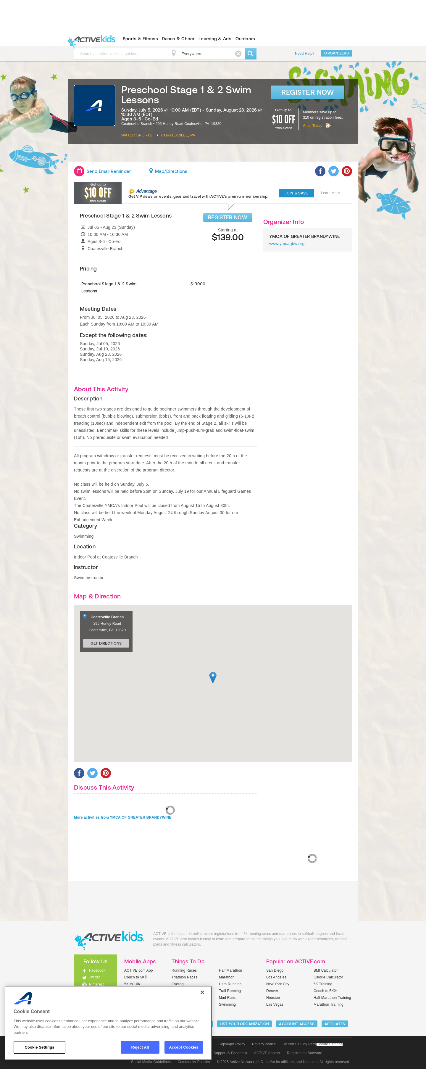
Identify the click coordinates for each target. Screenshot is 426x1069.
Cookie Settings (330, 1044)
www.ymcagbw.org (287, 243)
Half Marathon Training (332, 998)
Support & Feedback (230, 1053)
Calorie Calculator (328, 977)
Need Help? (304, 53)
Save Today (312, 126)
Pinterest (96, 984)
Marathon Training (328, 1004)
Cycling (178, 984)
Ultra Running (230, 984)
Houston (273, 998)
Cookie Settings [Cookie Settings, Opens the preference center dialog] (39, 1047)
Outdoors (245, 38)
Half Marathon (230, 970)
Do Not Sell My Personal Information (312, 1044)
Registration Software (304, 1053)
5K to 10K (132, 984)
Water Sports (136, 135)
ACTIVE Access (267, 1053)
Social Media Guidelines (151, 1062)
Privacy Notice (264, 1044)
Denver (272, 991)
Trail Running (230, 991)
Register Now (307, 92)
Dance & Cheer (178, 38)
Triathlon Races (184, 977)
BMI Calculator (326, 970)
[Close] (202, 992)
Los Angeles (276, 977)
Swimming (227, 1004)
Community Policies (194, 1062)
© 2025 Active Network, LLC (240, 1062)
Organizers (336, 53)
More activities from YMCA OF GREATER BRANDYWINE (123, 817)
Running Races (184, 970)
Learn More (330, 193)
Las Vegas (274, 1004)
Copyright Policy (231, 1044)
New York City (277, 984)
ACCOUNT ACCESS (296, 1024)
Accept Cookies (183, 1047)
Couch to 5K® (135, 977)
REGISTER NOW (227, 217)
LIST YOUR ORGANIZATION (244, 1024)
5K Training (323, 984)
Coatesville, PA (178, 135)
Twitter (94, 977)
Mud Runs (227, 998)
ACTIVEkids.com (90, 39)
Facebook (97, 970)
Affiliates (335, 1024)
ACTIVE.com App (138, 970)
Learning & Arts (215, 38)
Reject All (140, 1047)
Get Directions (106, 643)
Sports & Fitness (140, 38)
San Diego (274, 970)
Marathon (227, 977)
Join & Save (296, 193)
